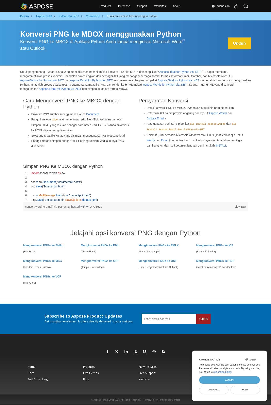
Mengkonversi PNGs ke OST (158, 261)
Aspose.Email (155, 118)
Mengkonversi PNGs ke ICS (214, 245)
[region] (135, 186)
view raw (240, 206)
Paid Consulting (37, 379)
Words (151, 140)
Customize (214, 389)
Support (142, 6)
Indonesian (220, 6)
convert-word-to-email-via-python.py (48, 206)
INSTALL (221, 145)
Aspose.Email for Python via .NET (91, 80)
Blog (86, 379)
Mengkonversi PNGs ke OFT (100, 261)
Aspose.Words (218, 113)
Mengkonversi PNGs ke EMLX (159, 245)
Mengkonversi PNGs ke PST (215, 261)
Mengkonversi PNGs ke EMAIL (43, 245)
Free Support (147, 373)
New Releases (148, 367)
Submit (203, 319)
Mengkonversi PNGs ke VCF (42, 276)
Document (92, 114)
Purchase (124, 6)
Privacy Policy (151, 400)
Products (105, 6)
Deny (245, 389)
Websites (160, 6)
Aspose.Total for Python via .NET (180, 71)
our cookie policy (222, 372)
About (176, 6)
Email (164, 140)
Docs (30, 373)
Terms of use (164, 400)
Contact (176, 400)
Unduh (239, 43)
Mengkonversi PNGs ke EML (100, 245)
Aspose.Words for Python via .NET (42, 80)
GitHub (97, 206)
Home (31, 367)
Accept (229, 380)
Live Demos (91, 373)
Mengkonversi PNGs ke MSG (42, 261)
